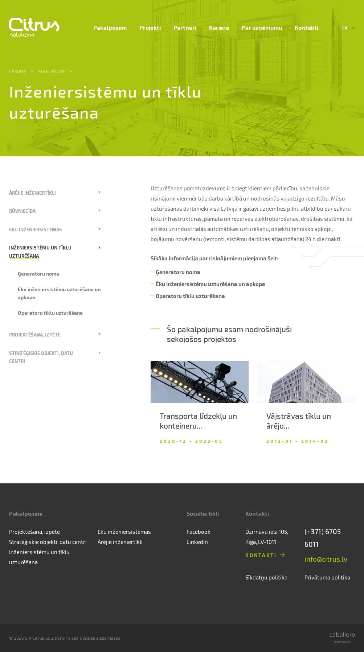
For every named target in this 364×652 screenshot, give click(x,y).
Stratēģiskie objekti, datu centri (48, 541)
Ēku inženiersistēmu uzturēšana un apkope (210, 284)
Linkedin (197, 541)
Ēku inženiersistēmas (35, 229)
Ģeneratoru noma (38, 274)
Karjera (219, 27)
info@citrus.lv (325, 559)
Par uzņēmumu (262, 27)
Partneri (184, 27)
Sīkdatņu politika (266, 577)
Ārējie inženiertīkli (32, 192)
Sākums (17, 71)
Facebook (198, 531)
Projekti (150, 27)
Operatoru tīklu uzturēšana (50, 313)
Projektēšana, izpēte (34, 334)
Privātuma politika (327, 577)
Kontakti (306, 27)
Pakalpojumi (110, 27)
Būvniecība (22, 211)
